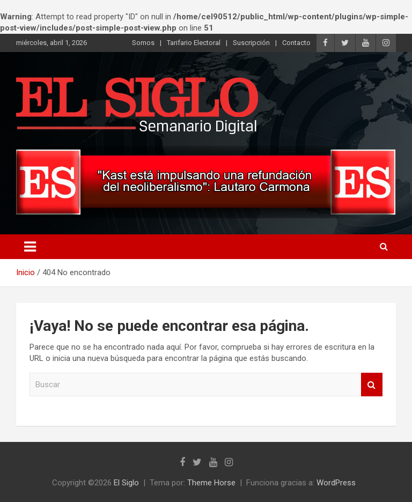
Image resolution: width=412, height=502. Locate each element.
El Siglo (126, 483)
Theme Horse (211, 483)
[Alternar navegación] (30, 246)
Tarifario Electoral (193, 43)
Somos (143, 43)
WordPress (336, 483)
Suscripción (251, 43)
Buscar (371, 385)
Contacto (296, 43)
